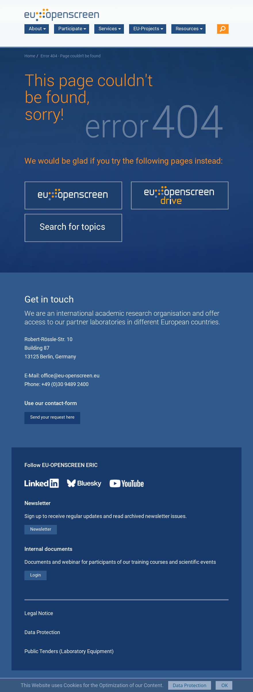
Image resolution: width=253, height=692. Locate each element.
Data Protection (189, 685)
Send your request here (52, 417)
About (37, 28)
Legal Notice (38, 613)
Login (35, 575)
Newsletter (40, 529)
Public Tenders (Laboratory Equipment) (69, 651)
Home (29, 56)
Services (110, 28)
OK (224, 685)
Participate (72, 28)
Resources (189, 28)
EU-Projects (148, 28)
